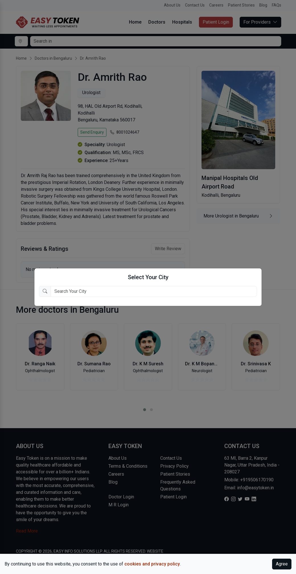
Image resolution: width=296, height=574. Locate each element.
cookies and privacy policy (152, 564)
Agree (282, 564)
